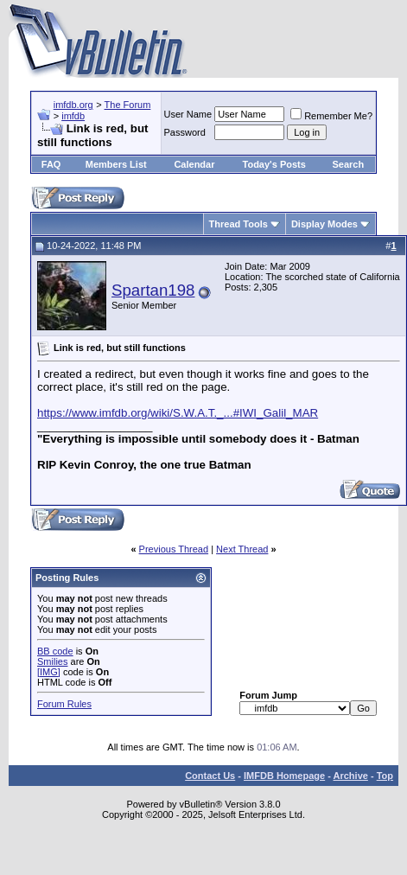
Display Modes (324, 224)
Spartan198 (152, 290)
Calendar (194, 164)
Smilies (52, 661)
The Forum (128, 104)
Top (385, 775)
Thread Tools (238, 224)
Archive (351, 775)
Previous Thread (174, 549)
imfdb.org (73, 104)
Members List (116, 164)
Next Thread (242, 549)
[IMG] (48, 672)
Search (349, 164)
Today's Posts (274, 164)
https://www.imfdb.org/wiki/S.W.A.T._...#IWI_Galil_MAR (177, 412)
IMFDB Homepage (284, 775)
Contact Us (210, 775)
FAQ (51, 164)
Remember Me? (331, 116)
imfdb (73, 116)
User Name (188, 114)
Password (185, 132)
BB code (55, 651)
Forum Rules (64, 704)
